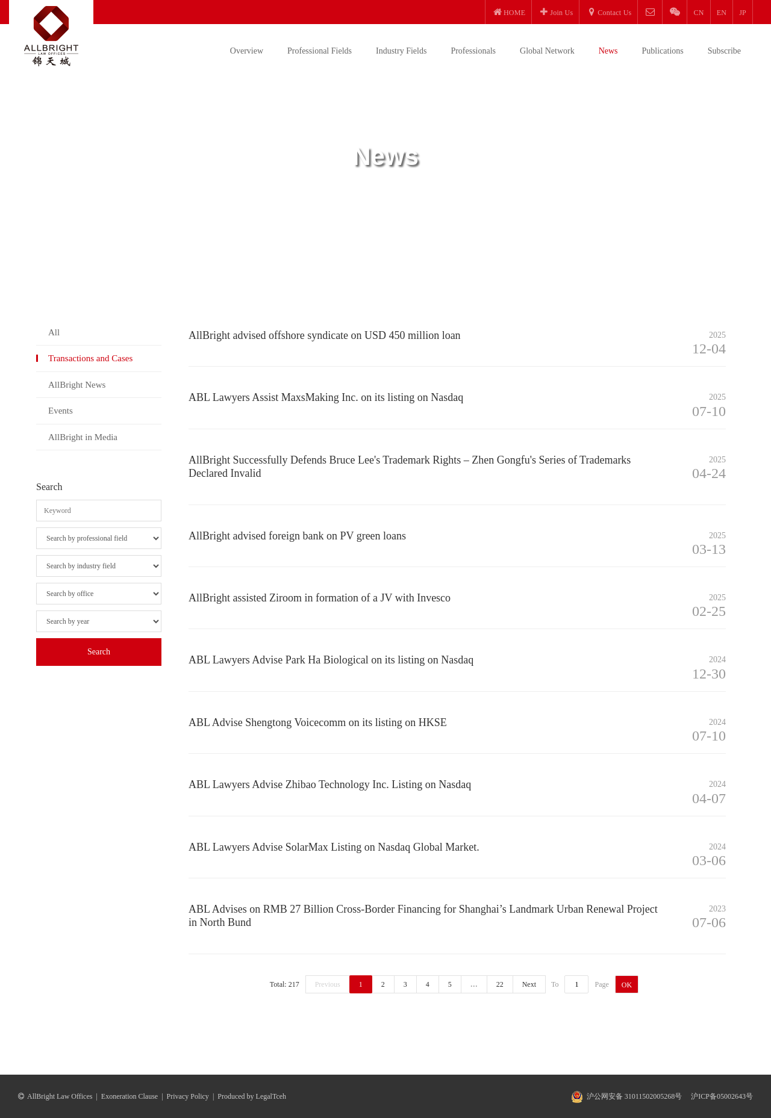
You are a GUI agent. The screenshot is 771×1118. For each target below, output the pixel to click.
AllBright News (76, 385)
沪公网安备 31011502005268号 (634, 1096)
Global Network (547, 50)
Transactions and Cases (90, 358)
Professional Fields (319, 50)
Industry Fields (401, 50)
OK (627, 985)
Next (529, 984)
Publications (663, 50)
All (54, 332)
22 (500, 984)
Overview (246, 50)
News (608, 50)
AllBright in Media (82, 437)
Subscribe (724, 50)
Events (60, 410)
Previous (327, 984)
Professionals (473, 50)
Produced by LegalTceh (251, 1096)
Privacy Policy (188, 1096)
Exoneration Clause (129, 1096)
